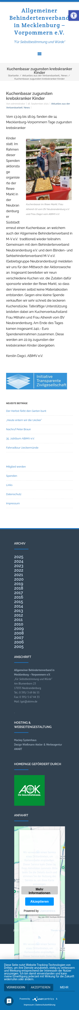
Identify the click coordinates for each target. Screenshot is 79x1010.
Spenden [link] (11, 475)
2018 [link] (18, 588)
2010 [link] (18, 624)
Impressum (29, 1005)
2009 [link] (19, 628)
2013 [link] (18, 610)
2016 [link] (18, 597)
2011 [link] (18, 619)
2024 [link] (19, 561)
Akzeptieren (39, 901)
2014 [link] (18, 606)
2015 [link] (18, 601)
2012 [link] (18, 615)
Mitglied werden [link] (16, 466)
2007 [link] (19, 637)
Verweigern (15, 987)
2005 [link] (19, 646)
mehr (64, 987)
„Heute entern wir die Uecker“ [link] (24, 420)
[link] (73, 15)
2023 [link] (18, 565)
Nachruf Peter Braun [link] (18, 429)
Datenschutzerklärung (45, 1005)
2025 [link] (18, 556)
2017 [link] (18, 592)
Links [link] (9, 485)
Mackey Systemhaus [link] (25, 740)
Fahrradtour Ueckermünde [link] (22, 447)
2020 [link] (19, 579)
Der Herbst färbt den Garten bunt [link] (26, 410)
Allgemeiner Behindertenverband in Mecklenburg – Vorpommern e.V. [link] (39, 21)
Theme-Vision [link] (58, 930)
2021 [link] (18, 574)
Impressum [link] (13, 503)
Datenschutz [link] (13, 494)
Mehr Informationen (39, 890)
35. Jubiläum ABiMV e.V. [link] (20, 438)
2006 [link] (19, 642)
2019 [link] (18, 583)
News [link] (27, 107)
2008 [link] (19, 633)
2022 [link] (18, 570)
